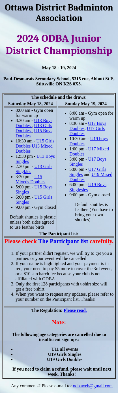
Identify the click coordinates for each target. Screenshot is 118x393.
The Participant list (64, 241)
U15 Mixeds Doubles (30, 179)
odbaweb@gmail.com (93, 385)
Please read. (75, 310)
